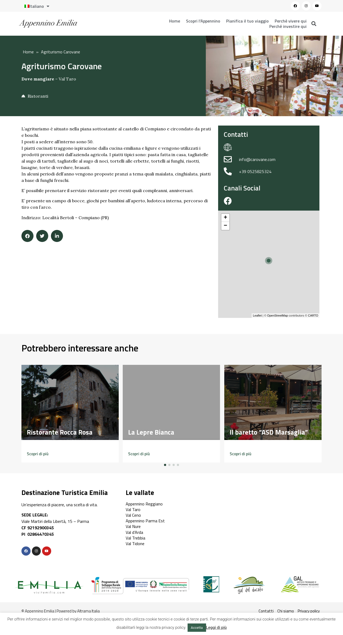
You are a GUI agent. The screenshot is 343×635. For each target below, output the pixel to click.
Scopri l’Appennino (203, 21)
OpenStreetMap (277, 315)
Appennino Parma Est (145, 520)
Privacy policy (309, 611)
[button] (38, 454)
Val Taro (67, 79)
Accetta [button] (197, 628)
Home (174, 21)
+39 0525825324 (255, 171)
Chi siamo (285, 611)
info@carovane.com (257, 159)
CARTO (313, 315)
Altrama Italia (88, 611)
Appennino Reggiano (144, 504)
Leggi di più (216, 627)
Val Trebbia (135, 538)
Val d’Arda (134, 532)
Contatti (266, 611)
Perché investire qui (288, 26)
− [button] (225, 226)
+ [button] (225, 218)
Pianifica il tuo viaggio (247, 21)
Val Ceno (133, 515)
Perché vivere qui (291, 21)
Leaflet (257, 315)
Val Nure (133, 526)
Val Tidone (135, 543)
